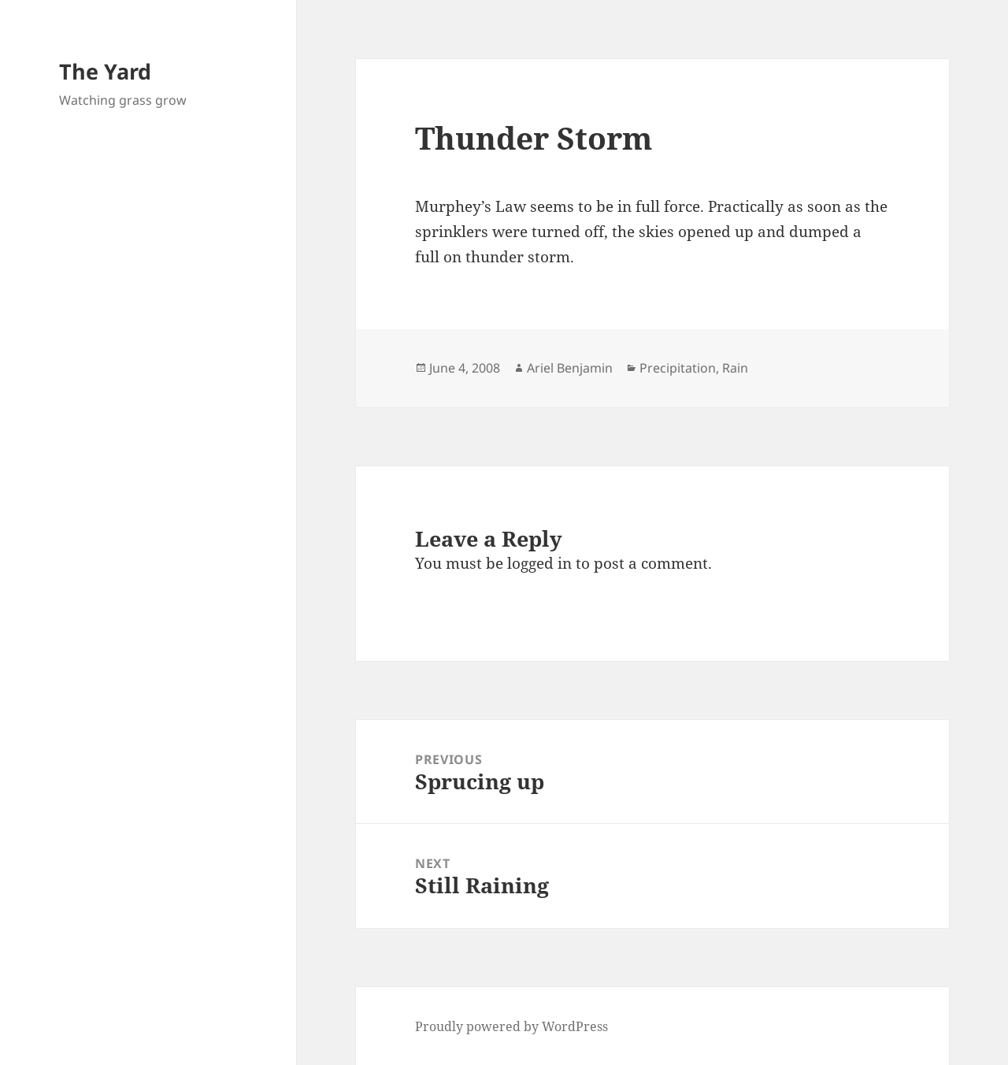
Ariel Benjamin (570, 368)
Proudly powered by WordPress (511, 1026)
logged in (539, 563)
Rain (735, 368)
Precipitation (677, 368)
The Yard (105, 71)
